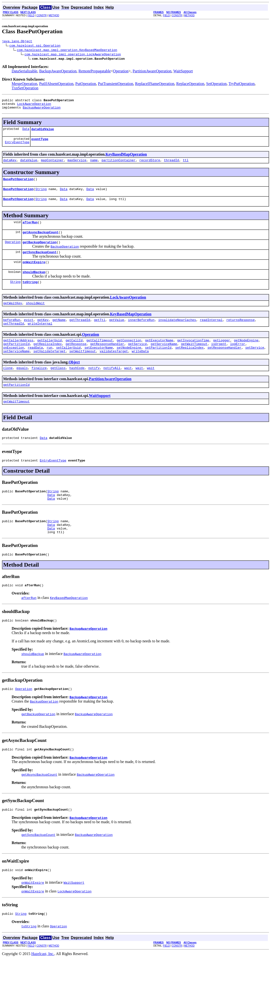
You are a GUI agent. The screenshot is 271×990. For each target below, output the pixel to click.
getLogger (221, 355)
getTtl (99, 333)
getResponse (75, 360)
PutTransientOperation (115, 84)
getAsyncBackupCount (40, 241)
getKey (42, 333)
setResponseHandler (224, 364)
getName (59, 333)
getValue (116, 333)
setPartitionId (158, 364)
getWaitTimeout (194, 360)
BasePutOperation (18, 185)
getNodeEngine (246, 355)
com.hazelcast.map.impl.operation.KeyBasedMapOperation (67, 50)
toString (30, 294)
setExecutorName (98, 364)
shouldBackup (34, 283)
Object (74, 380)
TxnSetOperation (25, 89)
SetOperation (216, 84)
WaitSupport (183, 72)
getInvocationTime (193, 355)
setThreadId (13, 338)
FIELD (31, 15)
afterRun (30, 230)
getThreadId (79, 333)
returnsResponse (240, 333)
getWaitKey (12, 316)
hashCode (76, 386)
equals (22, 386)
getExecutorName (159, 355)
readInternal (211, 333)
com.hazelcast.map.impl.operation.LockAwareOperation (72, 55)
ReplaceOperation (190, 84)
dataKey (9, 165)
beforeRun (11, 333)
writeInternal (40, 338)
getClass (57, 386)
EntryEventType (17, 147)
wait (128, 386)
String (41, 195)
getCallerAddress (18, 355)
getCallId (73, 355)
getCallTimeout (99, 355)
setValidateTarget (49, 368)
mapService (76, 165)
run (49, 364)
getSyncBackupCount (39, 262)
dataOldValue (42, 132)
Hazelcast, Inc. (42, 986)
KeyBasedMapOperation (126, 159)
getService (137, 360)
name (94, 165)
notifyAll (112, 386)
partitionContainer (119, 165)
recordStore (149, 165)
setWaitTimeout (82, 368)
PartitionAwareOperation (152, 72)
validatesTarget (114, 368)
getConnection (129, 355)
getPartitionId (16, 360)
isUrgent (218, 360)
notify (94, 386)
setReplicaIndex (189, 364)
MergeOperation (24, 84)
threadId (171, 165)
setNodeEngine (129, 364)
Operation (120, 72)
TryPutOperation (242, 84)
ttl (185, 165)
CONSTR (41, 15)
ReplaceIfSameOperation (154, 84)
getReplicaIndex (47, 360)
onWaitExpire (34, 273)
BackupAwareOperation (58, 72)
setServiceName (16, 368)
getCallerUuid (49, 355)
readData (35, 364)
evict (28, 333)
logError (237, 360)
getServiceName (164, 360)
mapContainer (52, 165)
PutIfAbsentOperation (56, 84)
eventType (39, 143)
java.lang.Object (17, 42)
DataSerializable (24, 72)
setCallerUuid (68, 364)
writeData (140, 368)
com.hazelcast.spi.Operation (35, 46)
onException (13, 364)
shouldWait (35, 316)
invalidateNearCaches (177, 333)
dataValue (28, 165)
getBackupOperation (39, 251)
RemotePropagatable (95, 72)
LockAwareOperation (34, 106)
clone (8, 386)
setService (254, 364)
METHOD (54, 15)
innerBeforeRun (141, 333)
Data (25, 132)
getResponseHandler (107, 360)
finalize (39, 386)
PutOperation (85, 84)
